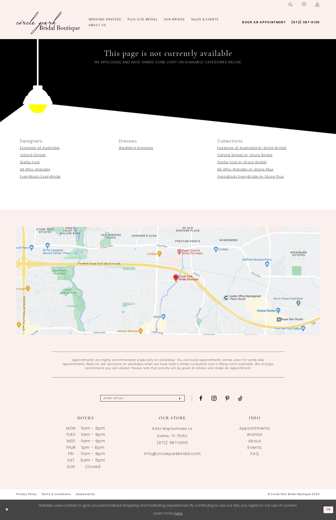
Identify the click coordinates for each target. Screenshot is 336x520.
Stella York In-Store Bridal (241, 162)
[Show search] (290, 4)
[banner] (48, 22)
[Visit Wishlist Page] (304, 4)
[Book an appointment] (264, 22)
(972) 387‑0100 (172, 443)
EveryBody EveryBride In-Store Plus (250, 177)
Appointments (254, 429)
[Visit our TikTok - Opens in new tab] (245, 398)
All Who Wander (35, 169)
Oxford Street (33, 155)
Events (255, 448)
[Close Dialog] (7, 510)
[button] (317, 4)
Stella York (30, 162)
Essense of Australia (39, 148)
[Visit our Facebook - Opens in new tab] (205, 398)
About (254, 441)
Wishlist (255, 435)
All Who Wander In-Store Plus (245, 169)
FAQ (255, 454)
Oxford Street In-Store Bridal (244, 155)
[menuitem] (290, 4)
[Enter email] (142, 398)
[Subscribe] (184, 398)
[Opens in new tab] (168, 281)
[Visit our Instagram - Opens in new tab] (218, 398)
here (178, 513)
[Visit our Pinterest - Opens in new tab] (232, 398)
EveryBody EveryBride (40, 177)
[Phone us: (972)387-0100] (305, 22)
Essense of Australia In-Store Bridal (251, 148)
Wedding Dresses (136, 148)
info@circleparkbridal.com (172, 454)
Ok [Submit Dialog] (328, 509)
